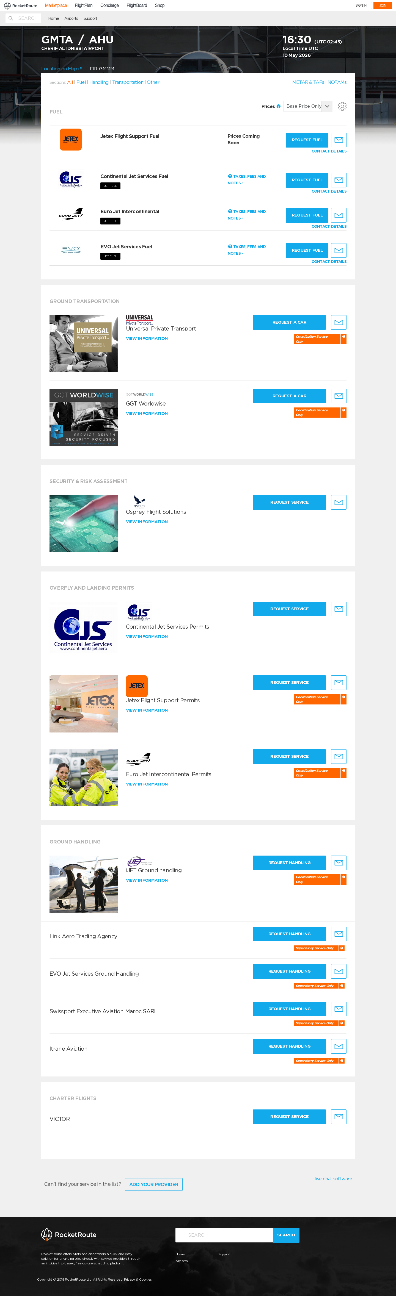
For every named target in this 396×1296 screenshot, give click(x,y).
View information (147, 338)
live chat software (333, 1178)
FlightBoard (137, 5)
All (70, 82)
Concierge (109, 5)
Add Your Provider (153, 1184)
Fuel (81, 82)
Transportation (127, 82)
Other (153, 82)
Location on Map (61, 68)
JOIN (382, 5)
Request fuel (307, 139)
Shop (159, 5)
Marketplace (56, 5)
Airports (71, 18)
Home (53, 18)
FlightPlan (83, 5)
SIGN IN (361, 5)
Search (286, 1235)
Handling (99, 82)
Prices (271, 106)
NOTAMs (337, 82)
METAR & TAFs (308, 82)
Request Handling (289, 862)
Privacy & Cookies (138, 1279)
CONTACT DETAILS (329, 151)
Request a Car (289, 322)
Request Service (289, 502)
